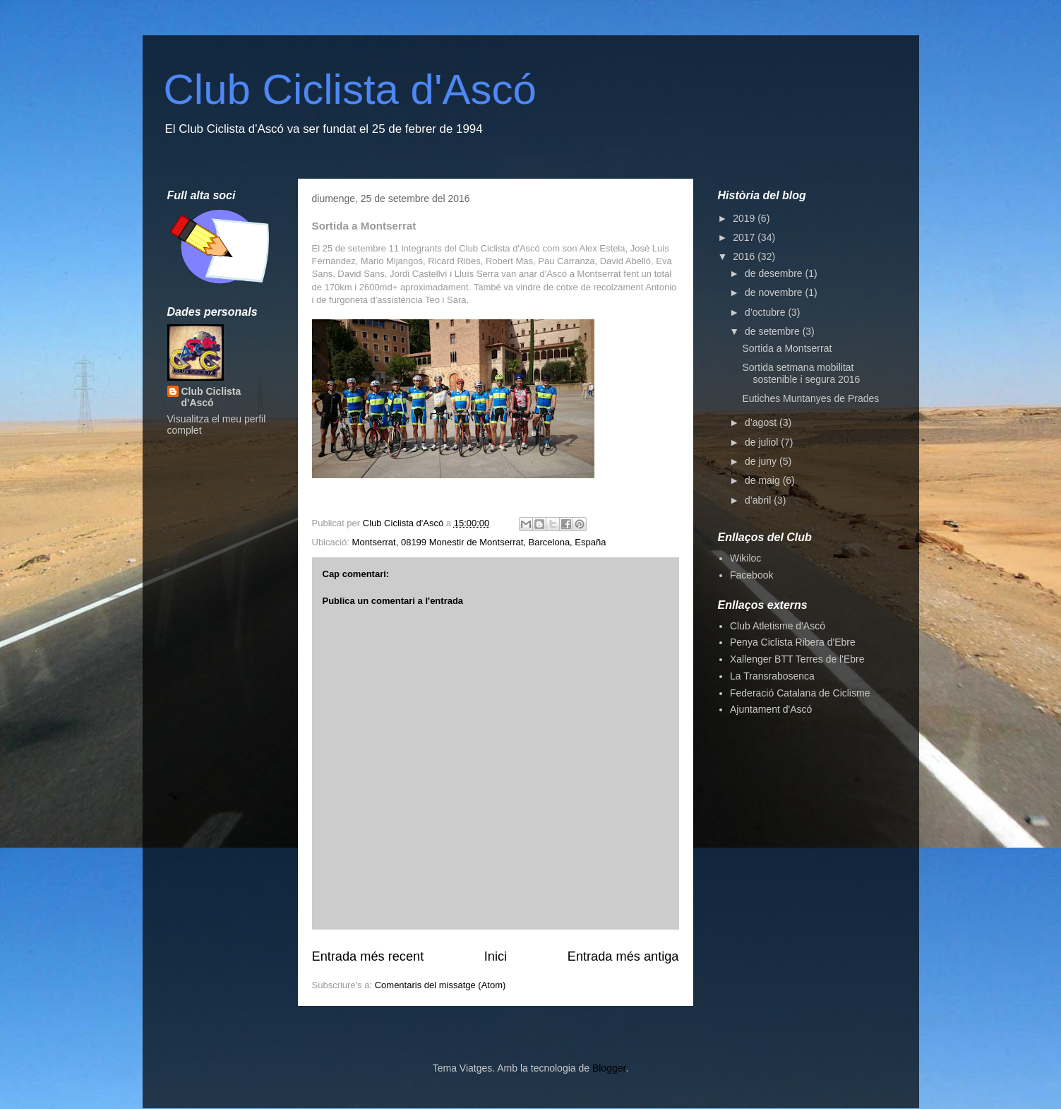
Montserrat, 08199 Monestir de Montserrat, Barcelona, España (479, 542)
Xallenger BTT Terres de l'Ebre (797, 659)
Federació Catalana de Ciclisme (800, 693)
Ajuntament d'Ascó (771, 709)
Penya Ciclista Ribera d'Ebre (793, 642)
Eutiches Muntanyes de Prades (810, 398)
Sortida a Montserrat (787, 348)
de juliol (763, 442)
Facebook (751, 575)
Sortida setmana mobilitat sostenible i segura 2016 (801, 373)
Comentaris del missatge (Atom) (440, 985)
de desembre (775, 273)
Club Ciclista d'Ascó (350, 89)
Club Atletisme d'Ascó (777, 625)
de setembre (774, 331)
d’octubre (766, 312)
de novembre (775, 292)
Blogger (608, 1068)
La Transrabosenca (772, 676)
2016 (745, 256)
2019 (745, 218)
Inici (495, 956)
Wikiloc (745, 558)
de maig (764, 480)
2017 (745, 237)
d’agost (762, 422)
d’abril (759, 500)
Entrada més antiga (623, 956)
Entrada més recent (368, 956)
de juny (762, 461)
